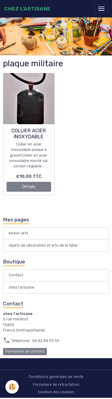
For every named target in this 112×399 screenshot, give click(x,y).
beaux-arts (18, 233)
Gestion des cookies (56, 392)
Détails (29, 186)
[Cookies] (12, 387)
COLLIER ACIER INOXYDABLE (28, 134)
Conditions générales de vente (56, 377)
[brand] (27, 9)
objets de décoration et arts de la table (43, 245)
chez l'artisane (21, 287)
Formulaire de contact (25, 351)
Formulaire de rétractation (56, 384)
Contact (16, 275)
